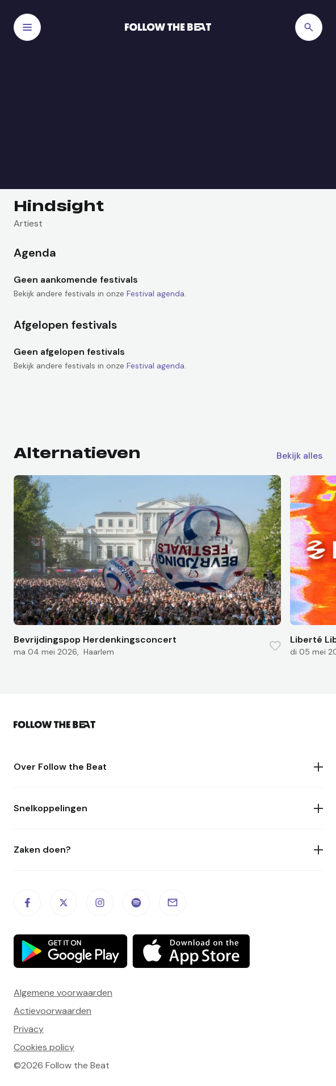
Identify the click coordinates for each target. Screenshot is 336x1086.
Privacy (29, 1029)
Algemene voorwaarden (63, 993)
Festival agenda (155, 293)
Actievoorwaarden (52, 1011)
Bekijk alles (299, 456)
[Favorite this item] (275, 646)
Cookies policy (44, 1047)
